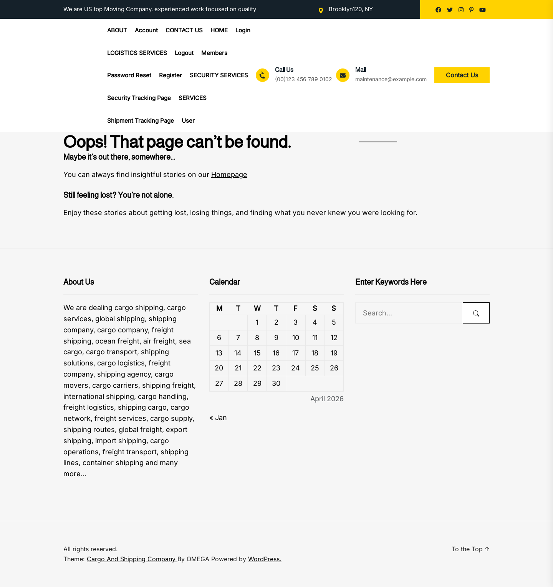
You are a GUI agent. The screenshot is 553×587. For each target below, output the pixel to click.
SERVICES (193, 98)
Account (146, 30)
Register (170, 75)
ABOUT (117, 30)
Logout (184, 53)
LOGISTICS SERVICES (137, 53)
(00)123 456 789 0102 (303, 79)
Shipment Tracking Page (140, 120)
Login (242, 30)
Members (214, 53)
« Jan (218, 418)
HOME (219, 30)
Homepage (229, 174)
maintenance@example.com (391, 79)
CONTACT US (184, 30)
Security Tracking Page (139, 98)
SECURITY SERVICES (219, 75)
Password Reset (129, 75)
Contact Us (462, 75)
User (188, 120)
